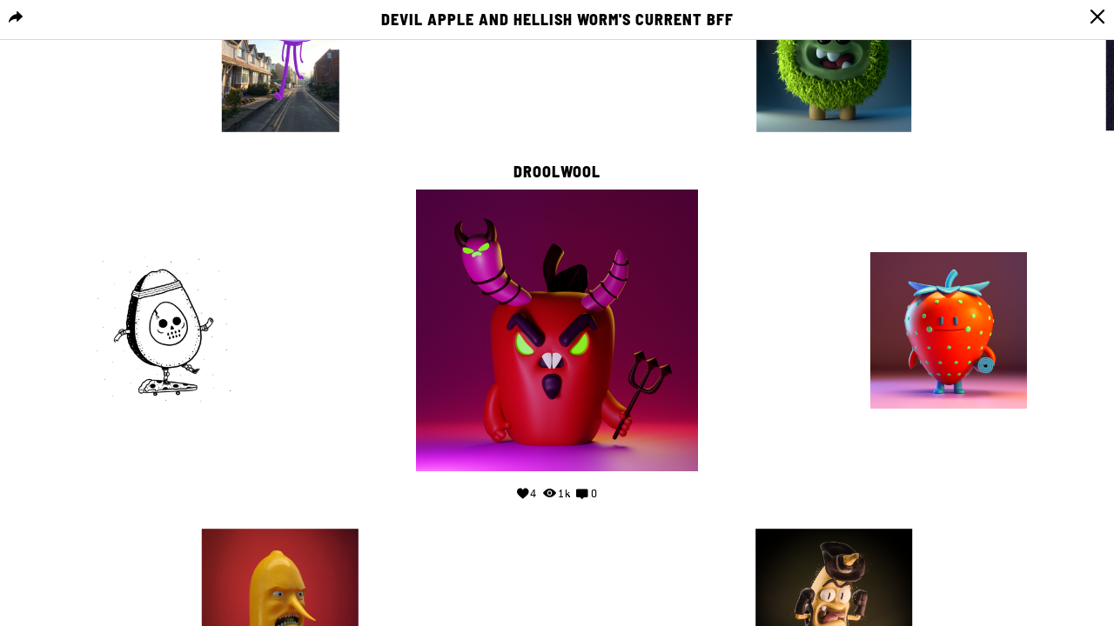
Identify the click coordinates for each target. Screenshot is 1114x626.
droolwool (557, 172)
